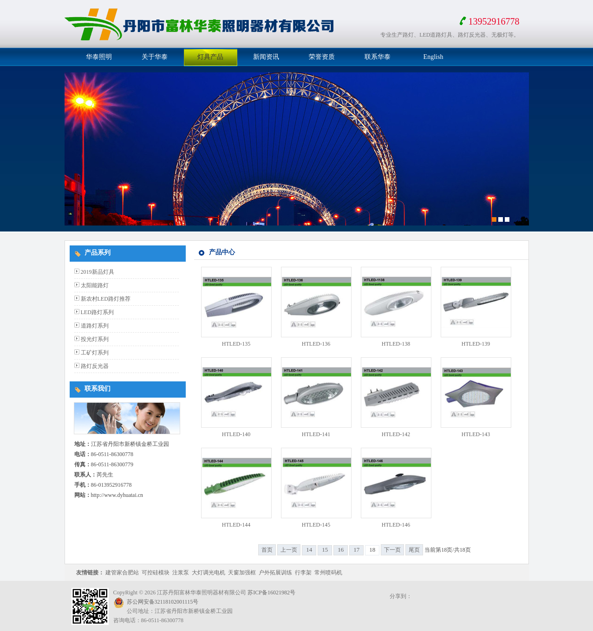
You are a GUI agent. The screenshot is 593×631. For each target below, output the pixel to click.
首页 (267, 550)
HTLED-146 (396, 525)
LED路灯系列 (97, 312)
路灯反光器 (95, 366)
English (433, 56)
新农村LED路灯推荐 (105, 299)
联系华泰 (378, 56)
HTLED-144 (236, 525)
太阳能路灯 (95, 285)
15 (325, 549)
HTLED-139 (476, 344)
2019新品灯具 (97, 272)
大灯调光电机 (208, 572)
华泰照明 (99, 56)
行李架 (303, 572)
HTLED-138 (396, 344)
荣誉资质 (322, 56)
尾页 (414, 550)
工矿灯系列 (95, 352)
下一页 (392, 550)
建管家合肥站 (122, 572)
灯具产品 (210, 56)
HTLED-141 (316, 434)
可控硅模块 (155, 572)
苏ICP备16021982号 (271, 592)
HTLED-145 (316, 525)
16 (341, 549)
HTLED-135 (236, 344)
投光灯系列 (95, 339)
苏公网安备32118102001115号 (163, 602)
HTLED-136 (316, 344)
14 (309, 549)
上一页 (288, 550)
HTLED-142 (396, 434)
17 (356, 549)
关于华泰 (155, 56)
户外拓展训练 (275, 572)
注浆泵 (180, 572)
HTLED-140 (236, 434)
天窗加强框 (242, 572)
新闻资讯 (266, 56)
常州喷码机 (328, 572)
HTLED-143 (476, 434)
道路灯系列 (95, 325)
